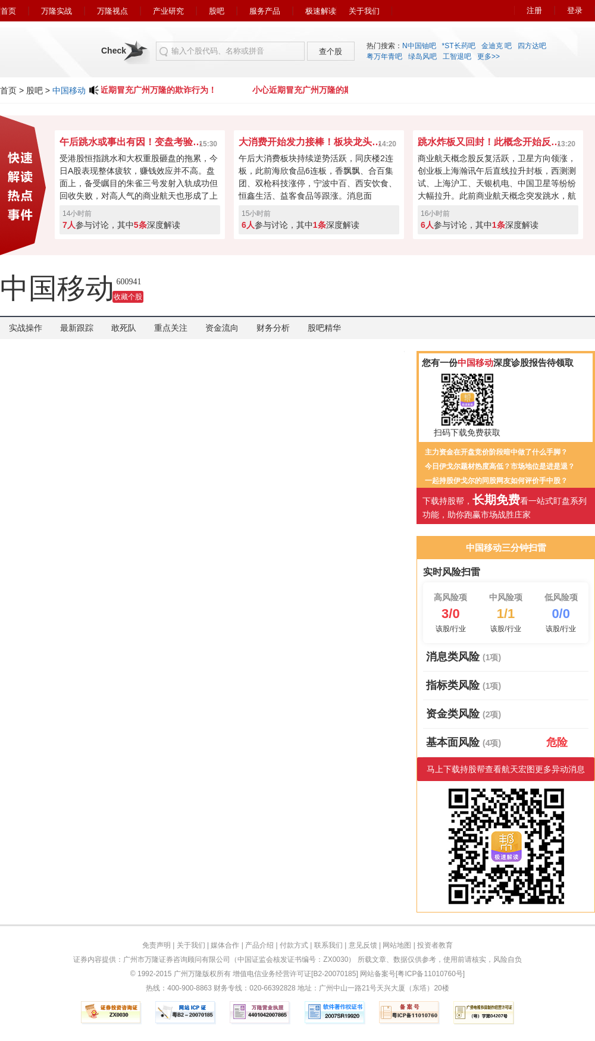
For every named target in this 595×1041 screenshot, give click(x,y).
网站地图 (397, 945)
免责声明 (156, 945)
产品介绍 (259, 945)
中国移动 (69, 90)
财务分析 (273, 328)
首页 (8, 11)
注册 (534, 10)
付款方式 (294, 945)
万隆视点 (112, 11)
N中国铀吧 (419, 46)
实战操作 (25, 328)
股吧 (216, 11)
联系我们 (328, 945)
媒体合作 (225, 945)
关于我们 (364, 11)
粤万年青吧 (384, 56)
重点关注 (170, 328)
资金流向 (222, 328)
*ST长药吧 (458, 46)
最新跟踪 (76, 328)
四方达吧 (532, 46)
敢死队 (123, 328)
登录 (575, 10)
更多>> (488, 56)
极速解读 (320, 11)
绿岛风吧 (422, 56)
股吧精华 (324, 328)
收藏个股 (128, 297)
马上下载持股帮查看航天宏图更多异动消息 (506, 769)
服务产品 (264, 11)
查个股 (330, 51)
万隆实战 (56, 11)
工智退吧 (457, 56)
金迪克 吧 (496, 46)
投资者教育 (435, 945)
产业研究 (168, 11)
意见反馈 (363, 945)
